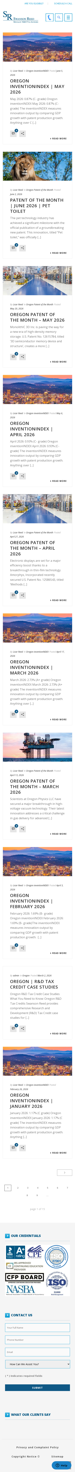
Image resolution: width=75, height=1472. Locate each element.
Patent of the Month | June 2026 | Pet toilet (37, 205)
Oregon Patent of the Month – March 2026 (34, 786)
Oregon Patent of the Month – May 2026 (37, 317)
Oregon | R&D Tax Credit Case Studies (34, 984)
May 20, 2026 (16, 308)
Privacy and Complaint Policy (37, 1447)
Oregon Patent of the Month (39, 189)
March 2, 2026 (45, 975)
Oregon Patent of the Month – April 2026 (32, 548)
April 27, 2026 (17, 536)
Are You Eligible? (34, 3)
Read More (58, 139)
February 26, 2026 (19, 1089)
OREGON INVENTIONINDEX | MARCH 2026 (31, 667)
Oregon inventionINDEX (37, 70)
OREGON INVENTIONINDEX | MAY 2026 (37, 86)
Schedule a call (63, 3)
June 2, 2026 (16, 194)
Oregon (26, 975)
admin (16, 975)
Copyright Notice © (26, 1456)
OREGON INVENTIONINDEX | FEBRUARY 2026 (31, 900)
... (47, 1195)
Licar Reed (18, 70)
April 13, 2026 (17, 775)
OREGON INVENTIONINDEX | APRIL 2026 (31, 428)
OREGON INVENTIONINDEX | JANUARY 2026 (31, 1100)
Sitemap (57, 1456)
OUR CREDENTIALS (26, 1236)
